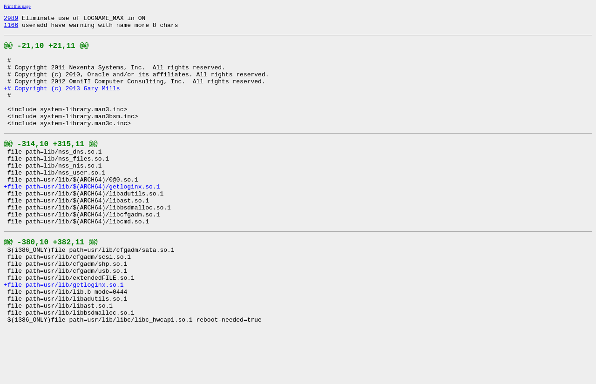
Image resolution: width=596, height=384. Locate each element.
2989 (11, 19)
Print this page (17, 6)
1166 (11, 27)
